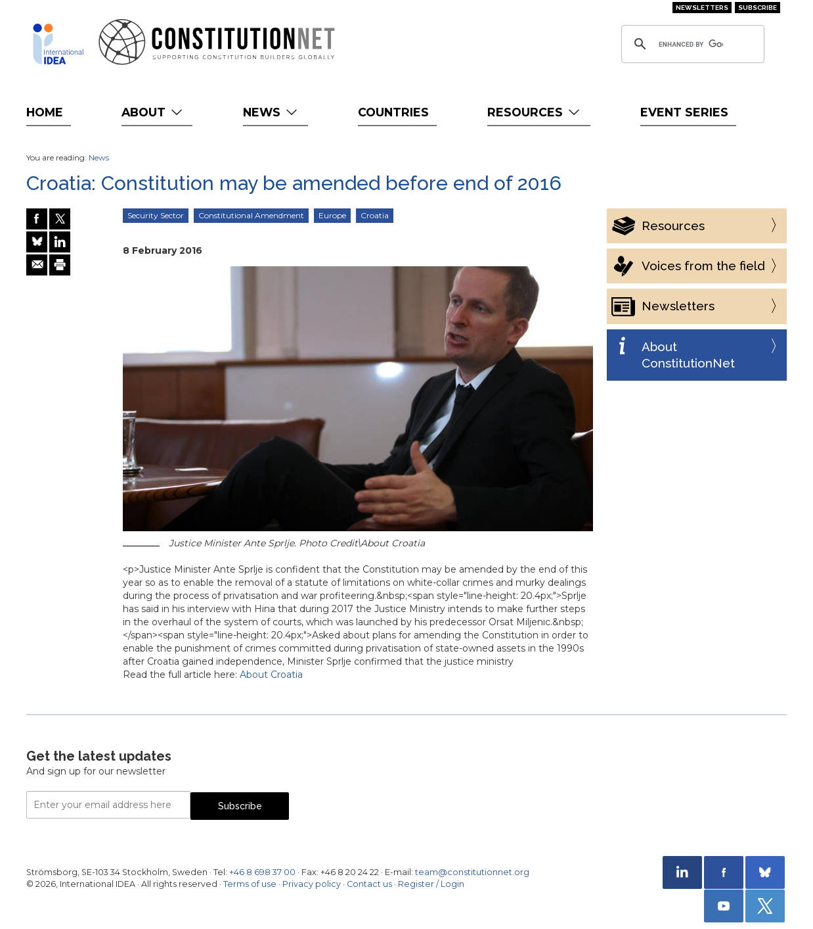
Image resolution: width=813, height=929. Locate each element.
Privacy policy (311, 884)
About (153, 112)
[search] (691, 44)
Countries (393, 112)
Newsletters (702, 7)
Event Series (684, 112)
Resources (534, 112)
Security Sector (155, 215)
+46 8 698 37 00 (262, 872)
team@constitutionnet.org (472, 872)
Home (44, 112)
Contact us (369, 884)
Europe (332, 215)
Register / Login (431, 884)
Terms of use (249, 884)
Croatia (375, 215)
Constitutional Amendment (251, 215)
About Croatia (271, 674)
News (271, 112)
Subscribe (757, 7)
